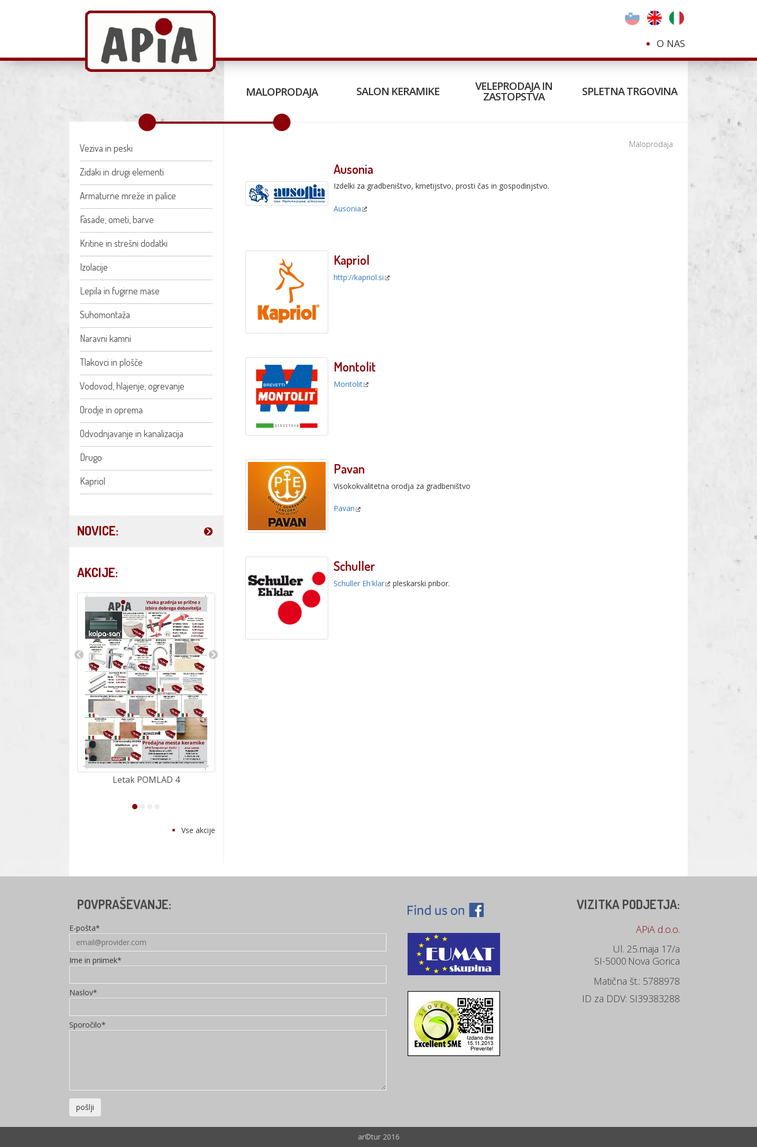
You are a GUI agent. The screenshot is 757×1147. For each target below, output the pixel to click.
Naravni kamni (105, 338)
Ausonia (347, 209)
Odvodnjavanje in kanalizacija (131, 433)
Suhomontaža (105, 314)
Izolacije (94, 267)
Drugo (91, 457)
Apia (150, 41)
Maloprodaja (282, 92)
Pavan (344, 508)
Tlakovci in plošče (111, 362)
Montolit (348, 384)
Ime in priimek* (95, 961)
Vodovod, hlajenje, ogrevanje (132, 386)
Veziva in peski (106, 148)
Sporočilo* (87, 1025)
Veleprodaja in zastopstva (513, 91)
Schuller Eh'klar (359, 583)
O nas (671, 43)
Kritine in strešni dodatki (124, 243)
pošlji (85, 1107)
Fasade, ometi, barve (117, 219)
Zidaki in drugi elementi (122, 172)
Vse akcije (198, 830)
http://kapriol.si (359, 277)
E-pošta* (84, 928)
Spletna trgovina (629, 91)
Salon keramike (397, 91)
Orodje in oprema (111, 409)
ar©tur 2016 (379, 1137)
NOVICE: (97, 530)
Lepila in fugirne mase (120, 291)
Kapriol (92, 481)
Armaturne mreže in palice (128, 195)
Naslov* (83, 993)
